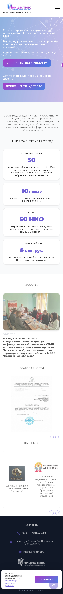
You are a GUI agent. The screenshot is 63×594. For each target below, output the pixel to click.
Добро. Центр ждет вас (24, 86)
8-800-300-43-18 (34, 534)
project (40, 590)
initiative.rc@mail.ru (33, 553)
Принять (46, 579)
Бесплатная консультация (27, 63)
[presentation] (51, 438)
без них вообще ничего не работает (12, 582)
